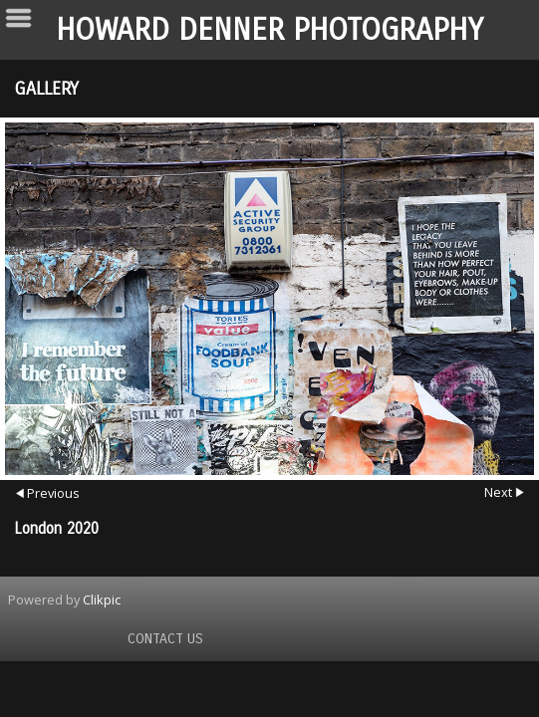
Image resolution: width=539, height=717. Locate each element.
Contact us (165, 638)
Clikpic (102, 599)
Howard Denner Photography (269, 30)
